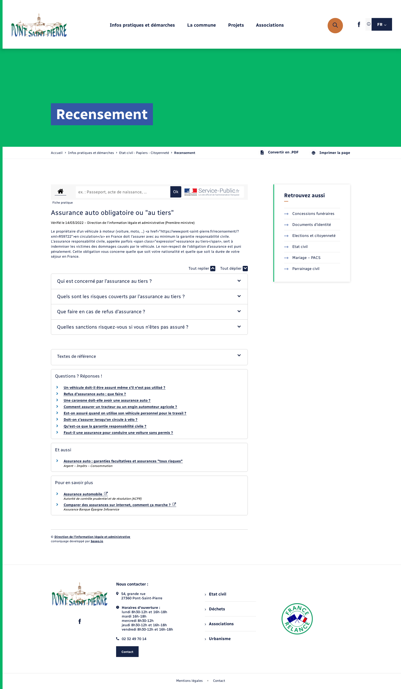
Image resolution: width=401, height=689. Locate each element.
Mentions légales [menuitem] (189, 681)
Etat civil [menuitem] (215, 594)
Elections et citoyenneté (310, 235)
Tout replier (201, 268)
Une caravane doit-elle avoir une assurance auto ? (107, 400)
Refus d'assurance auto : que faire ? (95, 394)
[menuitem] (142, 25)
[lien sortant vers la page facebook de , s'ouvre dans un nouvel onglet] (359, 26)
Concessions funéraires (309, 213)
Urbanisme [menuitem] (217, 638)
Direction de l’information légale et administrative (92, 537)
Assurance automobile (86, 494)
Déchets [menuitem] (215, 609)
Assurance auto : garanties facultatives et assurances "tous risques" (123, 461)
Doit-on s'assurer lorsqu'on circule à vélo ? (100, 419)
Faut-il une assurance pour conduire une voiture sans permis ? (118, 433)
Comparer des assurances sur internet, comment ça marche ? (120, 505)
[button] (149, 281)
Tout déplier (234, 268)
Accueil (57, 153)
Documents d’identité (307, 224)
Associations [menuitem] (219, 623)
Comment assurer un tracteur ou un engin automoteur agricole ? (120, 407)
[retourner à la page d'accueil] (39, 25)
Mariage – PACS (302, 257)
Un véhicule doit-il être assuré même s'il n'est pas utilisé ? (114, 387)
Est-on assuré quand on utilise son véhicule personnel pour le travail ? (125, 413)
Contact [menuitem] (219, 681)
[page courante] (184, 153)
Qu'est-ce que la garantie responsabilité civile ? (105, 426)
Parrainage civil (301, 268)
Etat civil (296, 246)
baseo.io (97, 541)
